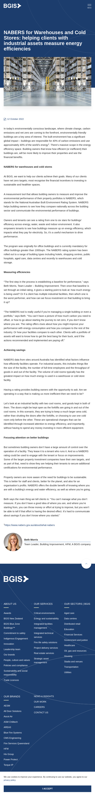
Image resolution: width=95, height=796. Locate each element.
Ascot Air (8, 716)
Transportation (71, 667)
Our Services (43, 604)
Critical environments (44, 613)
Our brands (9, 654)
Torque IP (8, 765)
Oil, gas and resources (75, 651)
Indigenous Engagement (16, 638)
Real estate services (44, 653)
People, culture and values (17, 660)
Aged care (69, 613)
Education (69, 629)
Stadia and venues (73, 661)
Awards (7, 613)
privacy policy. (10, 780)
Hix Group (9, 754)
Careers (39, 707)
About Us (10, 604)
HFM (6, 749)
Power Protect (11, 759)
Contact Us (41, 712)
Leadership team (12, 649)
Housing (68, 656)
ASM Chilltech (11, 722)
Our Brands (12, 696)
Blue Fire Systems (13, 732)
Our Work (40, 702)
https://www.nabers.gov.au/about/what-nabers (30, 525)
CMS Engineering (12, 738)
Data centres (70, 618)
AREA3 (7, 727)
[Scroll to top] (86, 564)
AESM (7, 706)
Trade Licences (11, 680)
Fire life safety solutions (45, 642)
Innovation (9, 644)
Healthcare (69, 645)
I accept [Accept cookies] (47, 788)
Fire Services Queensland (16, 743)
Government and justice (76, 640)
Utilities (67, 672)
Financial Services (73, 634)
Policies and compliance (16, 665)
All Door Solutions (12, 711)
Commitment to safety (14, 633)
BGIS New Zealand (13, 618)
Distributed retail (72, 624)
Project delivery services (46, 648)
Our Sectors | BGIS (77, 604)
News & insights (44, 696)
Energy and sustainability (46, 618)
